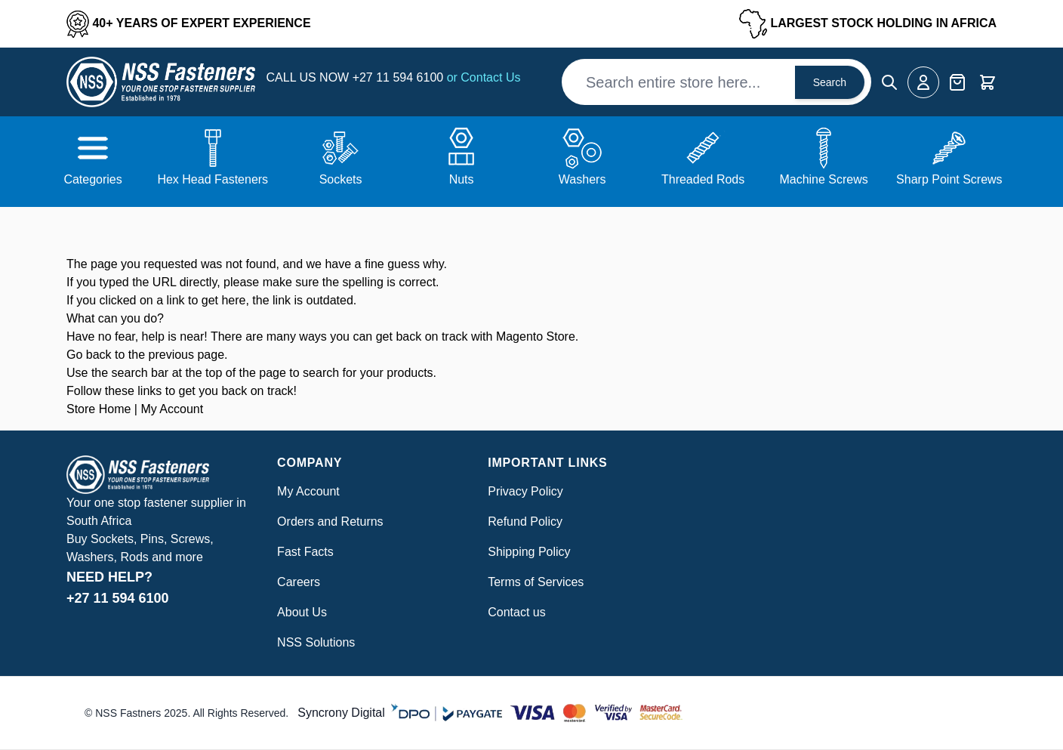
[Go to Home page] (160, 82)
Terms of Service (533, 582)
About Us (302, 612)
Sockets (340, 179)
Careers (298, 582)
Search (829, 82)
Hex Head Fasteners (212, 179)
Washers (582, 179)
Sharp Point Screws (949, 179)
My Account (171, 409)
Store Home (98, 409)
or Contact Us (484, 77)
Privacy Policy (525, 491)
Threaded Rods (702, 179)
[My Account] (923, 82)
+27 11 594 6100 (400, 77)
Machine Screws (823, 179)
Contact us (516, 612)
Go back (89, 354)
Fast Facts (305, 551)
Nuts (461, 179)
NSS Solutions (316, 642)
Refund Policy (525, 521)
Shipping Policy (529, 551)
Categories (92, 179)
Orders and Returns (330, 521)
